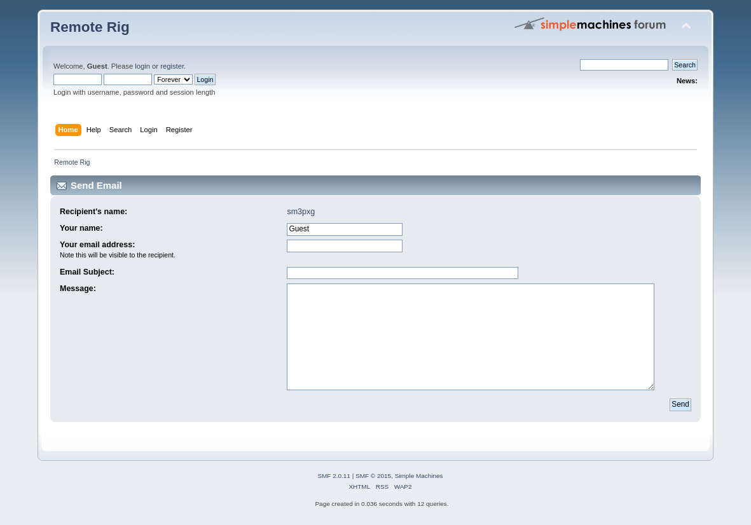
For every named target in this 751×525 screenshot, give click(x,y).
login (142, 66)
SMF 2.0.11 (333, 475)
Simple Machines (419, 475)
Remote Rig (90, 27)
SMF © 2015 (373, 475)
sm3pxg (301, 211)
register (172, 66)
